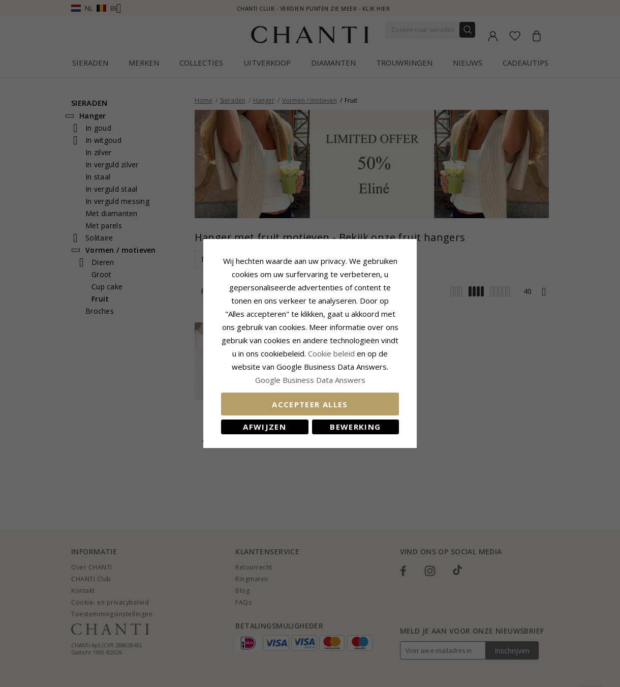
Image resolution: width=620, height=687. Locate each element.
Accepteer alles (310, 404)
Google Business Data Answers (310, 380)
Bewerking (355, 427)
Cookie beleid (332, 353)
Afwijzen (264, 427)
